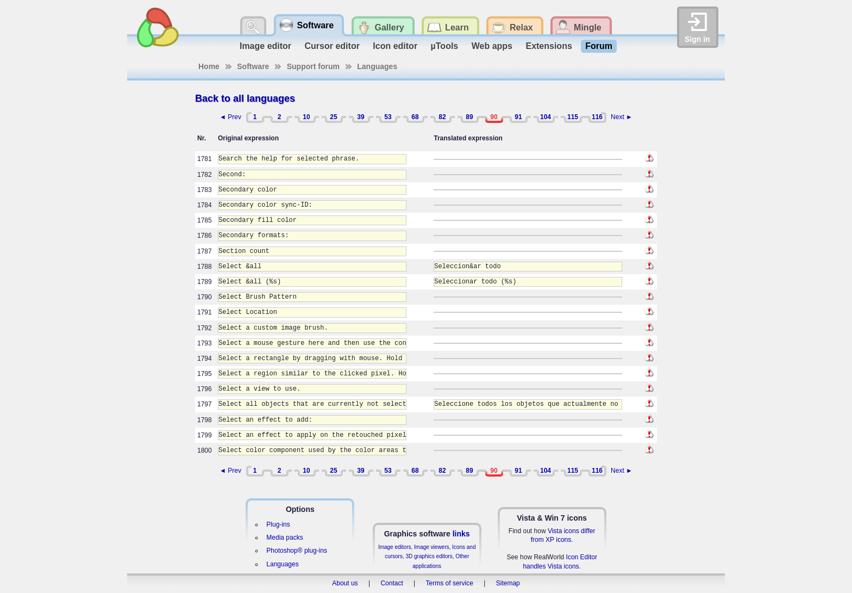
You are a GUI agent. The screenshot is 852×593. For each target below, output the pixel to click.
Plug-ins (278, 524)
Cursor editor (332, 46)
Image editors (394, 547)
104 (545, 117)
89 (469, 117)
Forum (598, 46)
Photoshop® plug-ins (296, 550)
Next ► (621, 117)
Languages (377, 66)
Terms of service (449, 583)
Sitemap (508, 583)
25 (333, 117)
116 (597, 117)
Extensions (548, 46)
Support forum (313, 66)
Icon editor (395, 46)
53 (387, 117)
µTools (445, 46)
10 (306, 117)
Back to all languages (245, 98)
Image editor (265, 46)
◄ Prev (230, 117)
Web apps (492, 46)
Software (253, 66)
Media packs (284, 537)
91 (518, 117)
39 (360, 117)
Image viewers (431, 547)
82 (442, 117)
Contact (391, 583)
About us (345, 583)
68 (414, 117)
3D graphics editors (428, 556)
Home (209, 66)
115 (572, 117)
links (461, 533)
